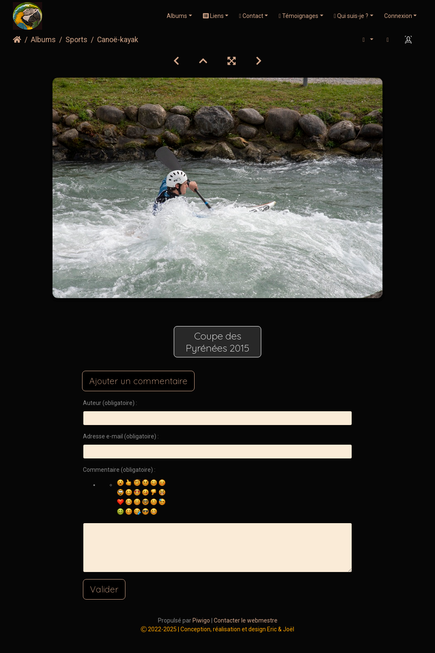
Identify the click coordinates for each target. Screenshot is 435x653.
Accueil (17, 39)
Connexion (398, 16)
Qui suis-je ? (351, 16)
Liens (213, 16)
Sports (76, 39)
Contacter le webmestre (246, 620)
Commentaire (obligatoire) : (119, 469)
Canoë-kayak (117, 39)
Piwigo (201, 620)
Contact (251, 16)
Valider (104, 589)
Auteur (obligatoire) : (110, 403)
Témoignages (298, 16)
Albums (177, 16)
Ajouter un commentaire (138, 380)
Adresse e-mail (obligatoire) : (121, 436)
